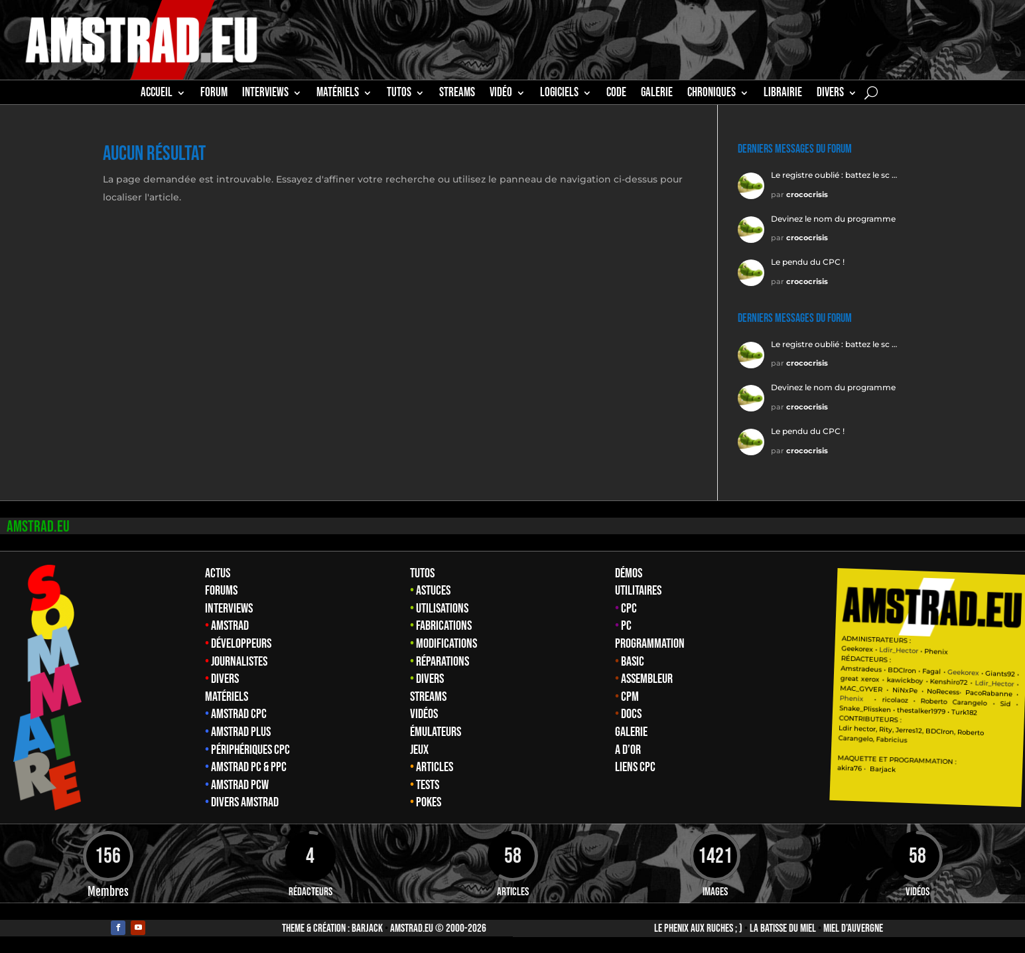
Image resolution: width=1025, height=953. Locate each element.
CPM (630, 697)
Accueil (156, 94)
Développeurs (241, 644)
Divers (830, 94)
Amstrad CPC (239, 714)
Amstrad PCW (240, 785)
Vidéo (501, 94)
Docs (631, 714)
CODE (616, 94)
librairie (783, 94)
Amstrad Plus (241, 732)
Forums (221, 591)
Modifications (446, 644)
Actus (217, 573)
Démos (628, 573)
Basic (632, 662)
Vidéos (424, 714)
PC (626, 626)
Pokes (428, 802)
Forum (214, 94)
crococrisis (807, 194)
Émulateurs (435, 732)
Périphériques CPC (250, 750)
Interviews (229, 609)
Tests (427, 785)
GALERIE (657, 94)
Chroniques (711, 94)
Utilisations (442, 609)
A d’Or (628, 750)
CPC (629, 609)
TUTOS (399, 94)
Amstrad (230, 626)
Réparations (442, 662)
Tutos (422, 573)
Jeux (419, 750)
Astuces (433, 591)
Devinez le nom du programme (833, 219)
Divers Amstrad (245, 802)
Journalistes (239, 662)
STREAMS (457, 94)
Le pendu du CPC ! (808, 262)
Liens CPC (635, 767)
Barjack (367, 928)
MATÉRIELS (337, 94)
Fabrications (444, 626)
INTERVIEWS (265, 94)
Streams (428, 697)
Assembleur (647, 679)
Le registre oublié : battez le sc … (834, 175)
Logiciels (559, 94)
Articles (434, 767)
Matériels (226, 697)
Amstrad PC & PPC (249, 767)
